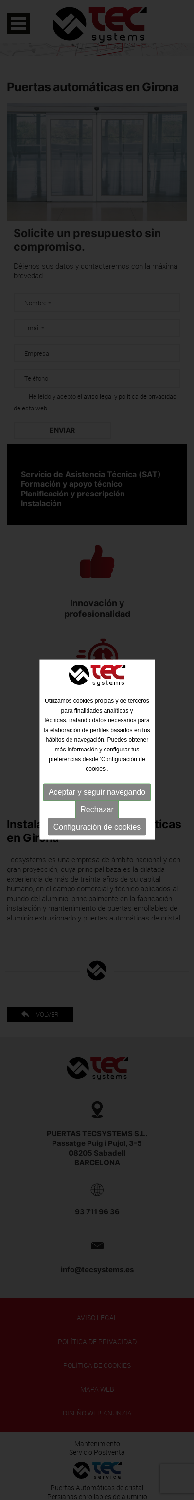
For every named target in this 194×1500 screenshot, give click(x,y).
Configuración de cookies (97, 824)
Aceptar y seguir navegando (97, 789)
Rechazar (96, 806)
